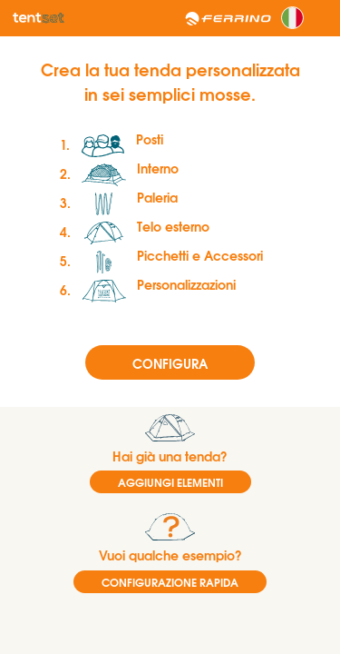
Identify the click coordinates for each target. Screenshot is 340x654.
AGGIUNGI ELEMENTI (170, 481)
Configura (170, 362)
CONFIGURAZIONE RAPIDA (170, 581)
